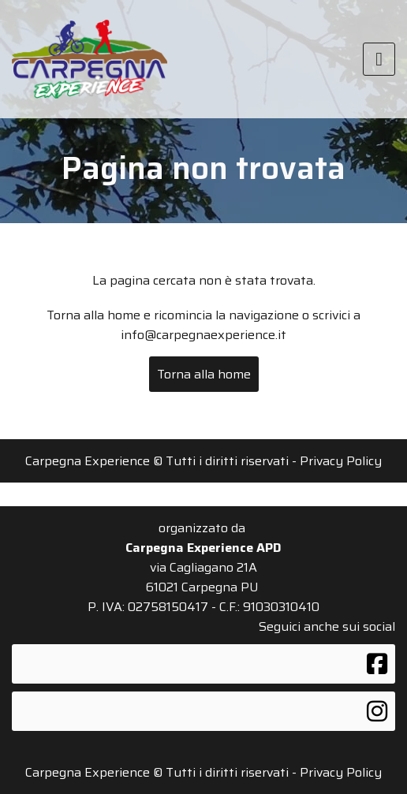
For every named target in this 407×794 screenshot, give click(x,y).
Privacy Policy (341, 461)
